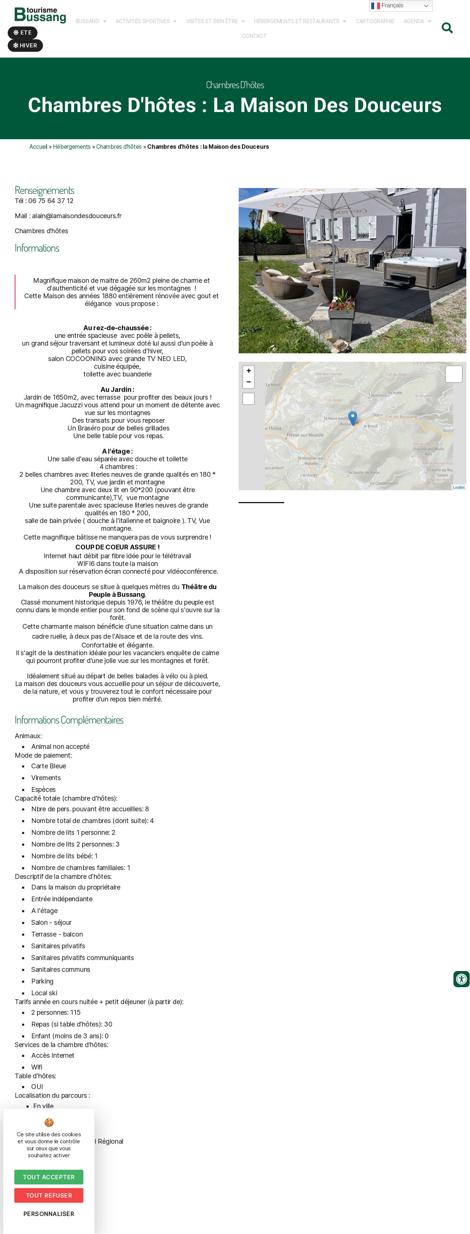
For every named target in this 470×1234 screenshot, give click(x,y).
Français (387, 5)
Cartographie (375, 21)
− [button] (248, 467)
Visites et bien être (215, 21)
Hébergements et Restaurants (300, 21)
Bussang (91, 21)
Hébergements (72, 146)
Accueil (38, 146)
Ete (22, 32)
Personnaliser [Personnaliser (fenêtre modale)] (49, 1213)
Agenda (417, 21)
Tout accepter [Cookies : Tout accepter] (49, 1177)
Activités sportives (146, 21)
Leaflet (458, 572)
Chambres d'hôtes (119, 146)
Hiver (25, 45)
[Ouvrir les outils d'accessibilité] (461, 979)
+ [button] (248, 456)
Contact (254, 36)
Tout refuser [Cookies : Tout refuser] (49, 1195)
